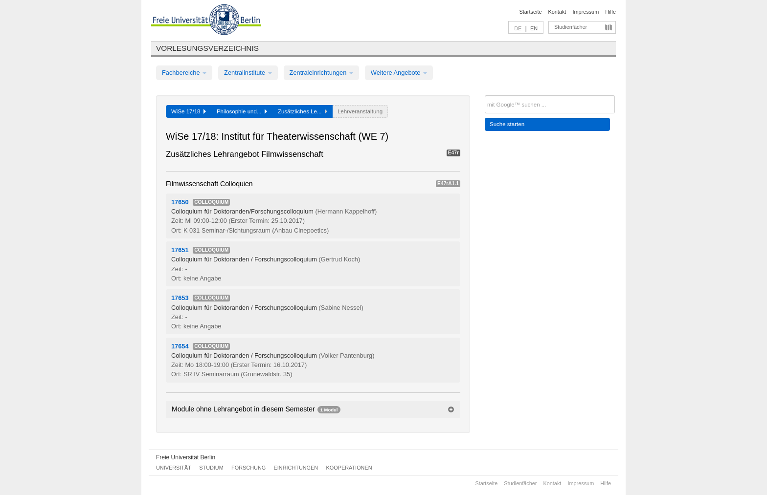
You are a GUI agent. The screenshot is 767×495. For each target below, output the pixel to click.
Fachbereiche (184, 72)
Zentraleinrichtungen (321, 72)
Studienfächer (570, 27)
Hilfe (610, 12)
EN (534, 28)
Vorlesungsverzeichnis (207, 48)
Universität (173, 468)
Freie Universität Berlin (185, 457)
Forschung (248, 468)
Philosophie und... (242, 111)
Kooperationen (349, 468)
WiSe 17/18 (188, 111)
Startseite (530, 12)
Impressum (585, 12)
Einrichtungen (296, 468)
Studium (211, 468)
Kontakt (557, 12)
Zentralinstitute (248, 72)
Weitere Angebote (399, 72)
